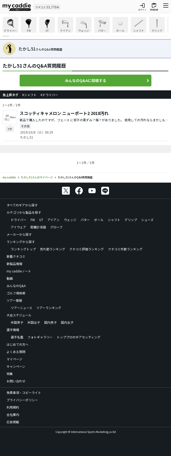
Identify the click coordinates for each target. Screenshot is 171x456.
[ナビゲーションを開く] (166, 7)
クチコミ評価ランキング (86, 249)
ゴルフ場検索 (16, 293)
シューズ (147, 219)
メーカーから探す (19, 234)
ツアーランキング (48, 307)
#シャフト (29, 94)
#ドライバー (49, 94)
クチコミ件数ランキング (125, 249)
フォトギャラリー (40, 337)
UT (41, 219)
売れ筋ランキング (52, 249)
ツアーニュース (21, 307)
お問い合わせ (16, 381)
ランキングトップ (23, 249)
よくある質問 (16, 351)
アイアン (53, 219)
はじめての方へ (17, 344)
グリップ (130, 219)
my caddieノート (19, 271)
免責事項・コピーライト (24, 392)
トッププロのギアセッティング (78, 337)
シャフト (114, 219)
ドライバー (18, 219)
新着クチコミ (16, 256)
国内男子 (50, 322)
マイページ (14, 359)
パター (85, 219)
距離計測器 (38, 227)
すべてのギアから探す (22, 205)
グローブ (56, 227)
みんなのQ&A (16, 285)
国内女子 (67, 322)
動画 (10, 278)
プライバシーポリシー (22, 400)
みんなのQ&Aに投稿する (85, 80)
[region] (85, 27)
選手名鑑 (17, 337)
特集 (10, 373)
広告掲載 (13, 422)
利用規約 (13, 407)
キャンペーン (16, 366)
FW (33, 219)
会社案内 (13, 414)
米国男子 (17, 322)
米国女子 (33, 322)
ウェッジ (70, 219)
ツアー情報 (14, 300)
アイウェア (18, 227)
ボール (99, 219)
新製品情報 (14, 263)
